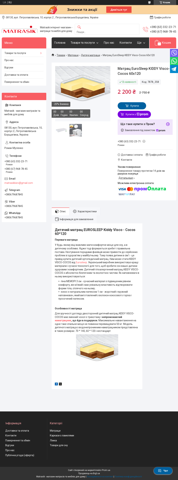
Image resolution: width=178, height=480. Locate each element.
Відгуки (8, 67)
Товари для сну (59, 445)
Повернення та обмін (16, 82)
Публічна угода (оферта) (19, 455)
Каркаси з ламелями (62, 435)
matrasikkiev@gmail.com (18, 182)
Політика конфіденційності (128, 476)
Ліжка (53, 440)
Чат (163, 470)
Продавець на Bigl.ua (89, 473)
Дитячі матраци (90, 55)
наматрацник (63, 320)
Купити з (137, 114)
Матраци (73, 55)
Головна (59, 42)
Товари (61, 55)
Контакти (125, 42)
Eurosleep (81, 262)
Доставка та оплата (16, 74)
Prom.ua (106, 470)
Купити (134, 105)
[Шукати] (79, 27)
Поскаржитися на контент (100, 476)
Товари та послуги (83, 42)
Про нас (109, 42)
